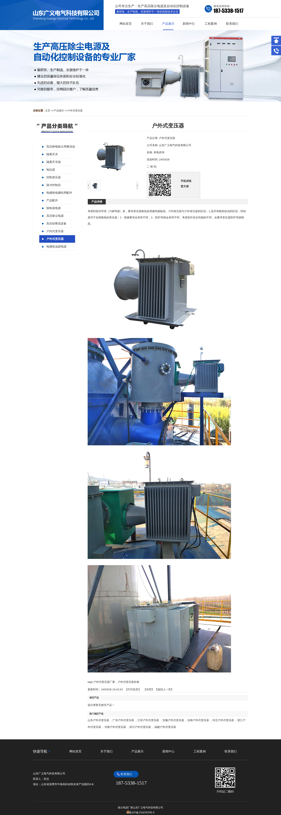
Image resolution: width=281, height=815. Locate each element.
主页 (47, 110)
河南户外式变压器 (115, 726)
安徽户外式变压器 (173, 720)
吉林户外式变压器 (198, 720)
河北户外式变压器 (223, 720)
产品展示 (59, 110)
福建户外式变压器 (165, 726)
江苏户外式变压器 (148, 720)
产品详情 (96, 201)
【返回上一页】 (164, 689)
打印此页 (133, 689)
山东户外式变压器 (98, 720)
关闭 (148, 689)
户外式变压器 (75, 110)
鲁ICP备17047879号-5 (140, 812)
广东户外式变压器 (123, 720)
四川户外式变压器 (140, 726)
